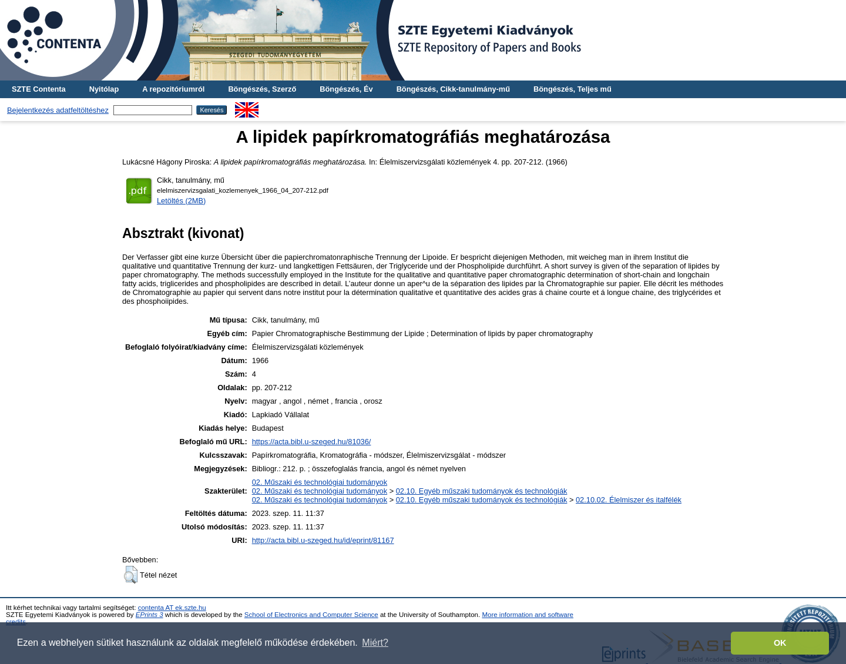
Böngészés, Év (346, 89)
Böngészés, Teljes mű (572, 89)
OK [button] (780, 643)
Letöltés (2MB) (181, 200)
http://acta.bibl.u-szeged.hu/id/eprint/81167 (323, 540)
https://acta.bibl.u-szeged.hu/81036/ (311, 441)
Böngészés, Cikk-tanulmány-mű (453, 89)
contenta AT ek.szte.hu (172, 607)
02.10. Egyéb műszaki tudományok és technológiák (482, 491)
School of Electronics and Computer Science (311, 614)
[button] (130, 574)
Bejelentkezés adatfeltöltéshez (58, 110)
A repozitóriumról (173, 89)
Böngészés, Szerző (262, 89)
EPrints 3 (149, 614)
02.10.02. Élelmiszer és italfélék (629, 499)
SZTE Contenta (39, 89)
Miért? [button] (375, 643)
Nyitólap (104, 89)
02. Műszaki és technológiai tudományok (319, 482)
